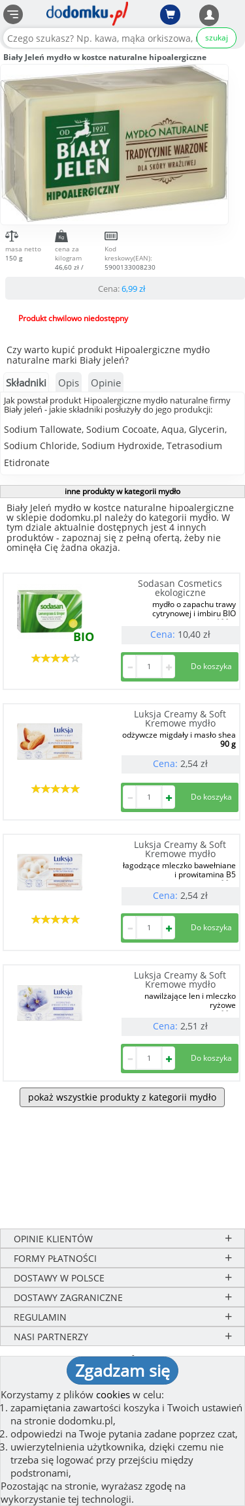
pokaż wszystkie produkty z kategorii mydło (122, 1097)
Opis (68, 382)
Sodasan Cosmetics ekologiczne (180, 588)
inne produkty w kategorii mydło (122, 491)
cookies (113, 1394)
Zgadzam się (122, 1370)
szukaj (216, 37)
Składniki (26, 382)
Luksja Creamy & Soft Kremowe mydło (180, 718)
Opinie (106, 382)
